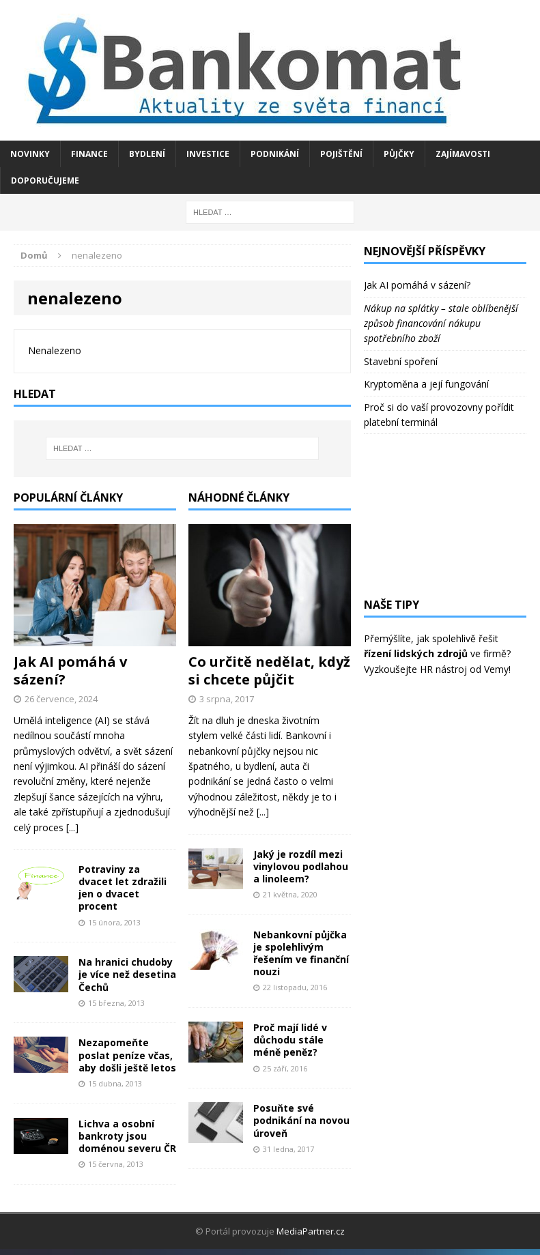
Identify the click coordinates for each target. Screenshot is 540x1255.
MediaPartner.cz (310, 1231)
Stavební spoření (401, 361)
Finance (89, 154)
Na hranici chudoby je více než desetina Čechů (127, 974)
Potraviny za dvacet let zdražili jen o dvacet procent (123, 888)
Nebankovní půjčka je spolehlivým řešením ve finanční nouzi (301, 953)
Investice (207, 154)
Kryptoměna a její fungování (426, 383)
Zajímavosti (463, 154)
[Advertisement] (445, 516)
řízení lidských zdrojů (416, 653)
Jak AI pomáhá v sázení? (70, 670)
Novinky (30, 154)
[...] (72, 827)
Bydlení (147, 154)
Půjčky (399, 154)
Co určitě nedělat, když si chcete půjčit (269, 670)
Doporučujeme (45, 180)
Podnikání (275, 154)
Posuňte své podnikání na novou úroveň (301, 1120)
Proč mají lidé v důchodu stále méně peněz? (290, 1039)
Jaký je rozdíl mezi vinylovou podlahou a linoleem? (300, 866)
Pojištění (341, 154)
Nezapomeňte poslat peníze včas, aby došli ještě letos (127, 1054)
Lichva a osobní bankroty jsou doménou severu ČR (127, 1136)
